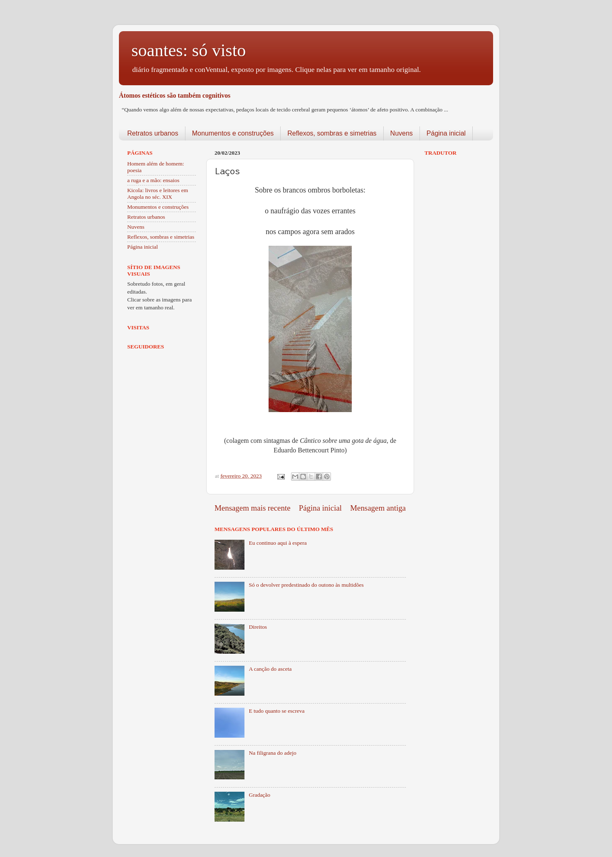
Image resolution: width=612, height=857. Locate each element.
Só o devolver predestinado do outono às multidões (306, 585)
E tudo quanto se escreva (276, 711)
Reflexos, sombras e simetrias (331, 133)
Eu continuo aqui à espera (277, 543)
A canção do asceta (270, 669)
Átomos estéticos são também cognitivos (174, 95)
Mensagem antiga (378, 508)
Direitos (258, 627)
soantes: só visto (188, 50)
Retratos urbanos (152, 133)
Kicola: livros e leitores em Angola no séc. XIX (157, 193)
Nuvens (401, 133)
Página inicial (446, 133)
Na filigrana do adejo (272, 753)
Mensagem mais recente (253, 508)
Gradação (259, 795)
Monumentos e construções (233, 133)
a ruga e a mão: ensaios (153, 180)
